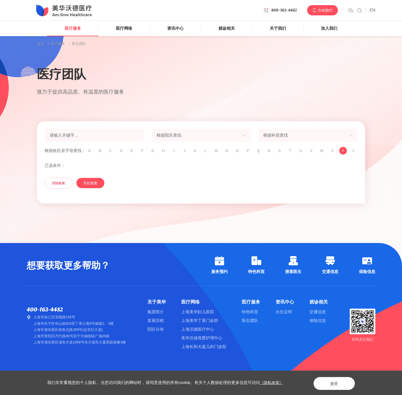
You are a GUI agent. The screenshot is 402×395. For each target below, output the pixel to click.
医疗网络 (124, 28)
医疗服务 (73, 28)
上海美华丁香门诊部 (199, 320)
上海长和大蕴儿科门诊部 (203, 347)
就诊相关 (226, 28)
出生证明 (284, 312)
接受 (330, 382)
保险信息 (317, 320)
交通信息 (317, 312)
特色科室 (250, 312)
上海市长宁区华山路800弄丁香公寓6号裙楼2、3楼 (73, 324)
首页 (40, 44)
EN (372, 10)
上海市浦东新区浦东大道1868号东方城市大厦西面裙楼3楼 (79, 343)
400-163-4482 (46, 310)
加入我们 (329, 28)
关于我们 (278, 28)
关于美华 (156, 302)
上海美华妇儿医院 (197, 312)
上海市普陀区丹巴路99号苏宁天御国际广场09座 (71, 336)
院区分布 (155, 329)
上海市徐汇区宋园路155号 (54, 318)
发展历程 (155, 320)
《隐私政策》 (272, 382)
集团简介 (155, 312)
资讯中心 (175, 28)
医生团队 (79, 44)
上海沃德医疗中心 (197, 329)
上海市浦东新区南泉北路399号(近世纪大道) (68, 330)
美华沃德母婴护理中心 (201, 338)
